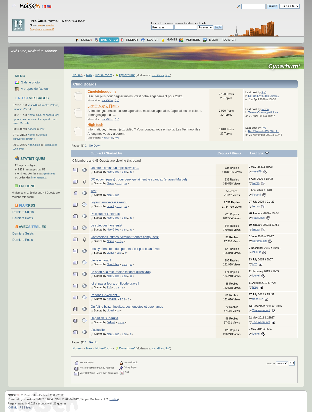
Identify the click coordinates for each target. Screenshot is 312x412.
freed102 (112, 298)
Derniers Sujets (23, 212)
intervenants (38, 177)
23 (125, 183)
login (40, 25)
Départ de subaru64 (104, 318)
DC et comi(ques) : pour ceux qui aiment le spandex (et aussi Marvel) (36, 118)
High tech (95, 125)
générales (49, 173)
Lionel (110, 206)
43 (131, 229)
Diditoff (256, 252)
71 (125, 206)
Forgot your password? (42, 29)
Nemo (31, 114)
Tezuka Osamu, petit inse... (264, 112)
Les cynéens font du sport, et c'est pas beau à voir (126, 249)
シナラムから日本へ (103, 106)
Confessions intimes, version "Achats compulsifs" (125, 237)
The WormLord (261, 310)
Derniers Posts (22, 218)
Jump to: (271, 363)
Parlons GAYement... (105, 295)
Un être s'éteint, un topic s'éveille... (115, 168)
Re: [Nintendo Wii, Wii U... (263, 131)
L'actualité (98, 330)
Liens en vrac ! (101, 260)
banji (255, 287)
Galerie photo (30, 82)
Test (41, 128)
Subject (97, 153)
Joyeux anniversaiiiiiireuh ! (109, 202)
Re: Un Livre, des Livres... (263, 95)
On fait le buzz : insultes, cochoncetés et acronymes (127, 306)
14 (131, 264)
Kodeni (32, 128)
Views (236, 153)
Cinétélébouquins (101, 92)
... (128, 172)
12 (131, 276)
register (50, 25)
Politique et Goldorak (105, 214)
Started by (114, 153)
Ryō (167, 75)
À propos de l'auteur (35, 88)
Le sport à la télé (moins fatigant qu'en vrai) (121, 272)
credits (114, 399)
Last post (259, 153)
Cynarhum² (285, 66)
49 (131, 172)
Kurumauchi (259, 240)
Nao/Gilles (34, 144)
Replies (223, 153)
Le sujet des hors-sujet (106, 225)
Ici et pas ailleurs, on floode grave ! (115, 283)
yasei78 (32, 105)
